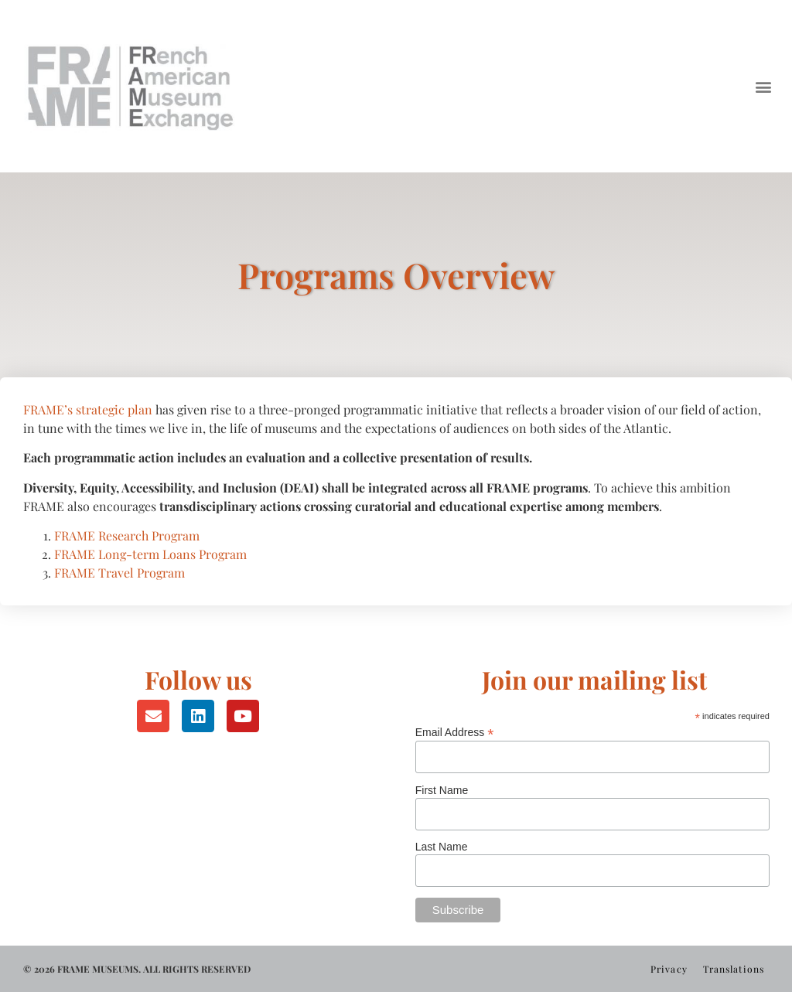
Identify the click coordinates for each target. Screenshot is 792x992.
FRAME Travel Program (119, 572)
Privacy (669, 969)
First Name (441, 790)
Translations (733, 969)
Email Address (454, 731)
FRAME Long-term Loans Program (150, 554)
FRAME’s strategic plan (87, 409)
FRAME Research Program (127, 535)
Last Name (441, 846)
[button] (764, 86)
